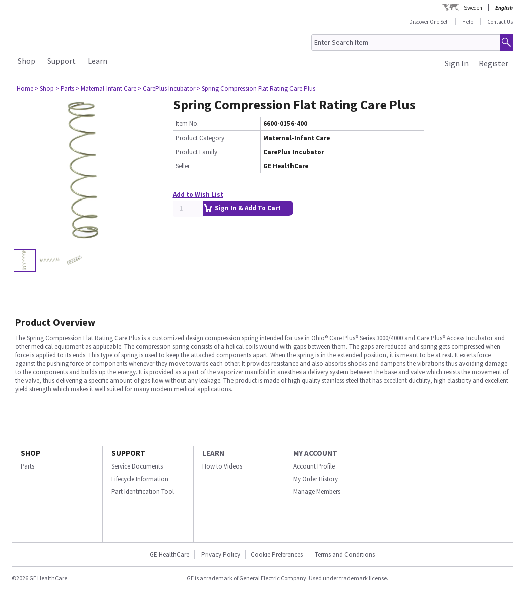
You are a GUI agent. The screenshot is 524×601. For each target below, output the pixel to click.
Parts (27, 466)
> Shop (44, 88)
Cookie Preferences (277, 554)
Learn (97, 61)
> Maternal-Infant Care (106, 88)
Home (25, 88)
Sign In (457, 63)
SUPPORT (128, 453)
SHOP (30, 453)
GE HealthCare (169, 554)
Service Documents (137, 466)
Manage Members (316, 491)
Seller (183, 166)
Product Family (196, 152)
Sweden (473, 7)
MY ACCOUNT (315, 453)
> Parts (64, 88)
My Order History (315, 479)
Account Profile (314, 466)
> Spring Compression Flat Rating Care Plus (256, 88)
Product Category (200, 137)
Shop (26, 61)
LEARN (213, 453)
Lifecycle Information (139, 479)
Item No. (187, 123)
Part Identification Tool (142, 491)
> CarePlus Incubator (166, 88)
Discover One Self (429, 21)
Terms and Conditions (345, 554)
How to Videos (222, 466)
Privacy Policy (220, 554)
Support (61, 61)
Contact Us (500, 21)
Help (468, 21)
